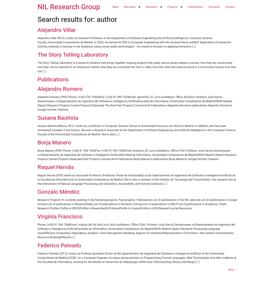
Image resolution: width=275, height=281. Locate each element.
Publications (195, 7)
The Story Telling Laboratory (73, 54)
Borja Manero (54, 142)
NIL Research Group (69, 7)
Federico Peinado (59, 245)
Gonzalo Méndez (59, 191)
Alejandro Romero (60, 89)
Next (232, 269)
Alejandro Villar (57, 30)
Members (130, 7)
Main (115, 7)
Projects (172, 7)
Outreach (214, 7)
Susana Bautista (58, 117)
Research (151, 7)
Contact (230, 7)
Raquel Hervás (56, 167)
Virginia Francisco (60, 216)
